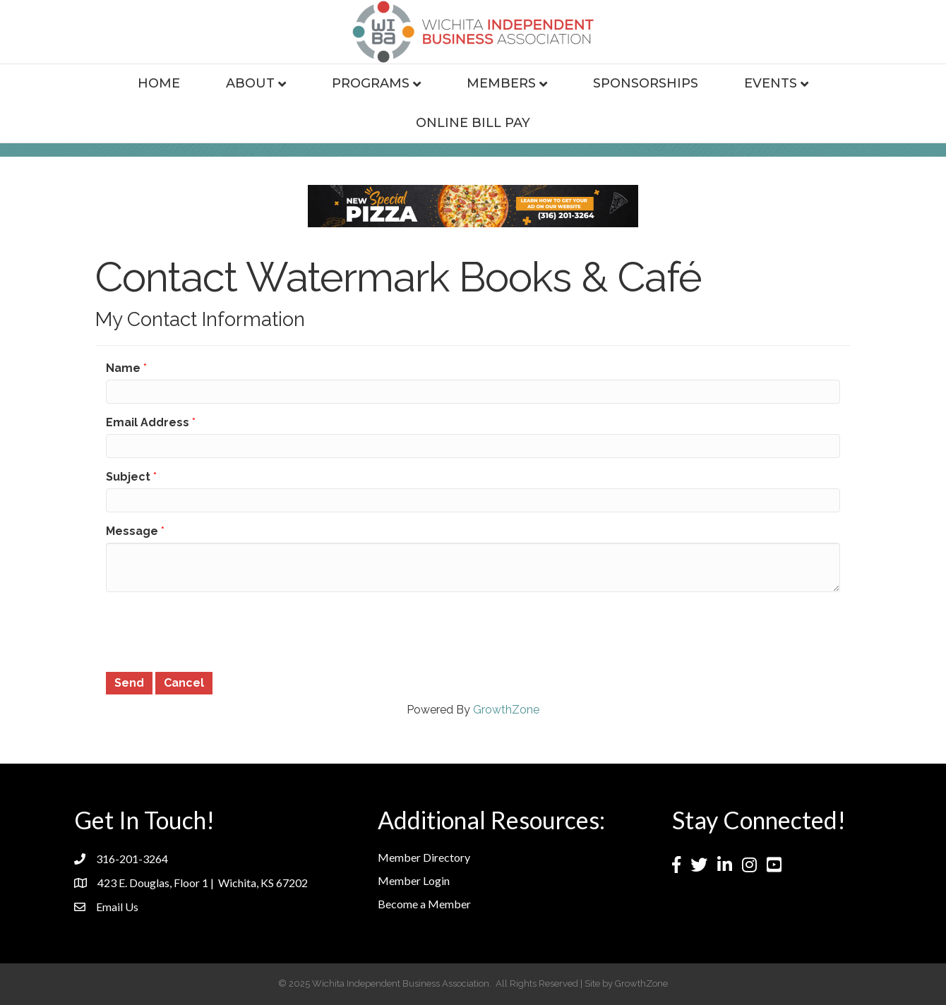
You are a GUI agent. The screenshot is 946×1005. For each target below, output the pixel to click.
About (250, 83)
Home (159, 83)
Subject (128, 476)
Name (123, 368)
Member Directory (424, 857)
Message (132, 531)
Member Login (414, 880)
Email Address (147, 422)
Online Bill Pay (473, 123)
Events (770, 83)
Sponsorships (645, 83)
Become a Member (424, 903)
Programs (370, 83)
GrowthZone (506, 709)
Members (501, 83)
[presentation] (213, 630)
